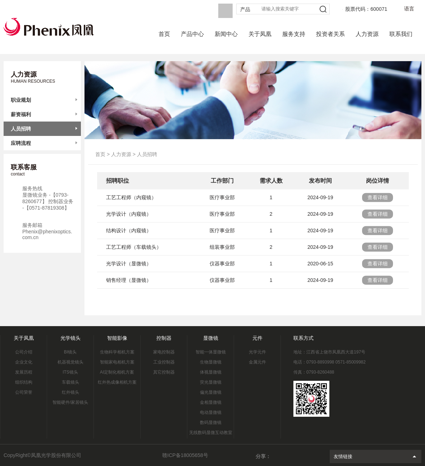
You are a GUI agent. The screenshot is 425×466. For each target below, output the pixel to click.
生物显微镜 (210, 362)
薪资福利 (21, 114)
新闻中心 (226, 34)
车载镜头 (70, 382)
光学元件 (257, 352)
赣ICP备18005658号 (185, 455)
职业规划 (21, 100)
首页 (164, 34)
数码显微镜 (210, 422)
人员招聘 (21, 129)
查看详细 (377, 200)
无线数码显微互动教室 (210, 432)
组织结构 (23, 382)
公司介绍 (23, 352)
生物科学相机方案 (117, 352)
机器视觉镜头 (70, 362)
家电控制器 (164, 352)
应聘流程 (21, 143)
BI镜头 (70, 352)
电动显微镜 (210, 412)
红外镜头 (70, 392)
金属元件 (257, 362)
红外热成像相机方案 (117, 382)
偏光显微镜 (210, 392)
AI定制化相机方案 (117, 372)
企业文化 (23, 362)
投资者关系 (330, 34)
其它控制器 (164, 372)
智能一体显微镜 (211, 352)
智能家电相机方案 (117, 362)
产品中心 (192, 34)
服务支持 (293, 34)
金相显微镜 (210, 402)
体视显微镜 (210, 372)
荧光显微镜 (210, 382)
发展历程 (23, 372)
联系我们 (400, 34)
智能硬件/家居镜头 (70, 402)
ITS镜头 (70, 372)
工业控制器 (164, 362)
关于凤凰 (259, 34)
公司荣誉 (23, 392)
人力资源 (367, 34)
